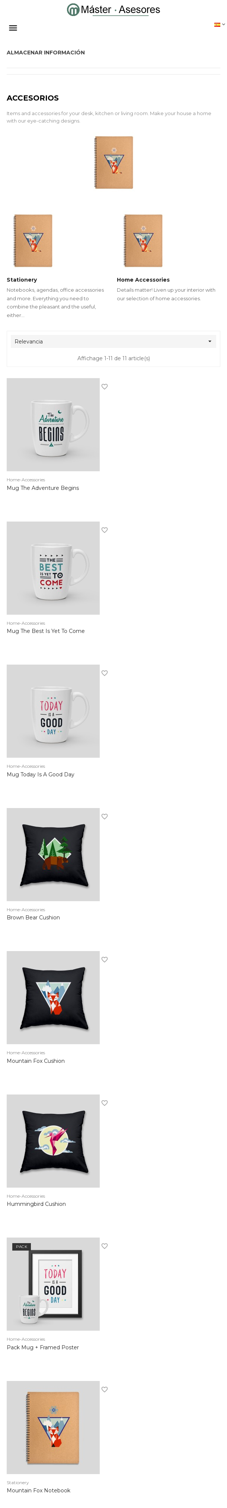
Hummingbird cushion (146, 776)
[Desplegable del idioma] (219, 24)
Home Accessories (143, 281)
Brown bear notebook (36, 1062)
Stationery (22, 281)
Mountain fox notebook (148, 919)
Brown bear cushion (143, 632)
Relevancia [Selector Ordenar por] (115, 342)
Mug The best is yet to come (156, 489)
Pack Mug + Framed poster (43, 919)
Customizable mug (31, 1205)
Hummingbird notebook (149, 1062)
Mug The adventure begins (43, 489)
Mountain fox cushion (36, 776)
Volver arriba (190, 1283)
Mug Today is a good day (40, 632)
